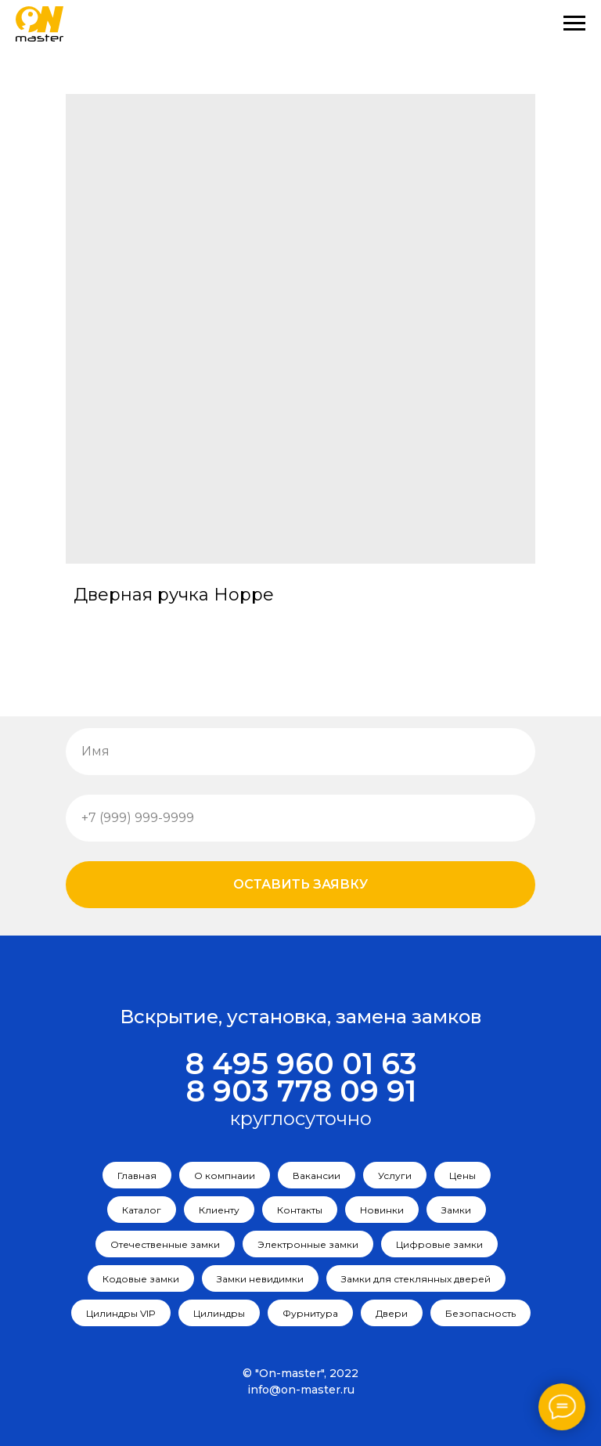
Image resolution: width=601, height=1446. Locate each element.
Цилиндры (219, 1313)
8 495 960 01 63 (301, 1063)
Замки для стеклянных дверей (416, 1279)
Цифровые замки (439, 1244)
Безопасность (480, 1313)
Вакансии (316, 1175)
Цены (462, 1175)
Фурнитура (310, 1313)
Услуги (395, 1175)
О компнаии (224, 1175)
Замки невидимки (260, 1279)
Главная (137, 1175)
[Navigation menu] (574, 23)
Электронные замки (307, 1244)
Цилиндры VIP (121, 1313)
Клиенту (219, 1210)
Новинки (382, 1210)
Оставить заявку (300, 884)
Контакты (299, 1210)
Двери (392, 1313)
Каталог (141, 1210)
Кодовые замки (141, 1279)
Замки (456, 1210)
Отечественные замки (165, 1244)
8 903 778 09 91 (300, 1091)
